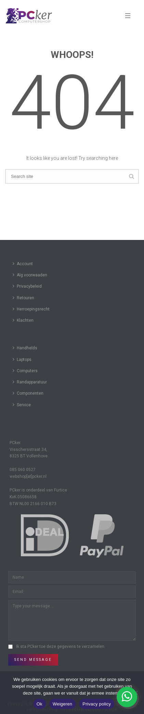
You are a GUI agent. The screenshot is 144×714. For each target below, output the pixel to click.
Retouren (23, 297)
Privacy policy (96, 704)
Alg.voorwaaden (30, 274)
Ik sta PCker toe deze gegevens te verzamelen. (60, 646)
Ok (39, 704)
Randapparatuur (30, 381)
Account (23, 263)
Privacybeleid (27, 286)
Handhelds (25, 347)
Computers (25, 370)
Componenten (28, 393)
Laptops (22, 359)
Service (22, 404)
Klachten (23, 320)
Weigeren (62, 704)
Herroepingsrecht (31, 309)
